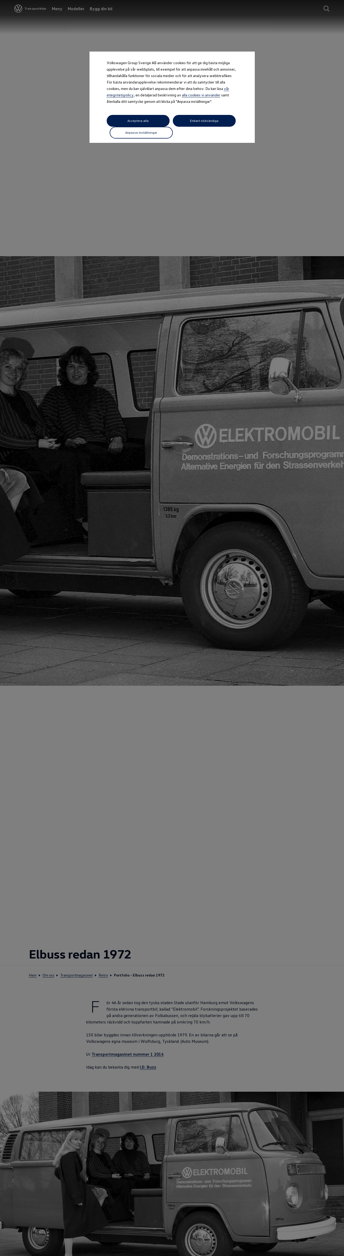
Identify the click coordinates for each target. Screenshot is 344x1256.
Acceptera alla (127, 120)
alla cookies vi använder (201, 95)
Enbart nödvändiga (171, 120)
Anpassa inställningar (216, 120)
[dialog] (172, 628)
